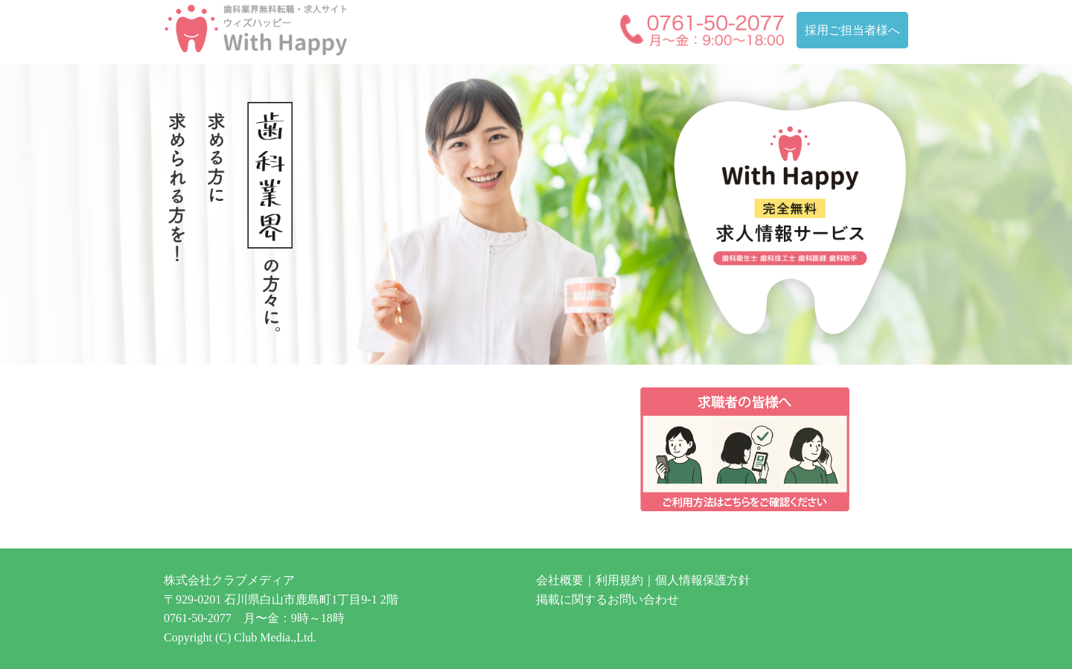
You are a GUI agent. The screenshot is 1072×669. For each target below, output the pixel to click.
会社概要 (560, 580)
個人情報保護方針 (702, 580)
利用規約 (619, 580)
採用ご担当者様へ (852, 30)
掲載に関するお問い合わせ (607, 599)
